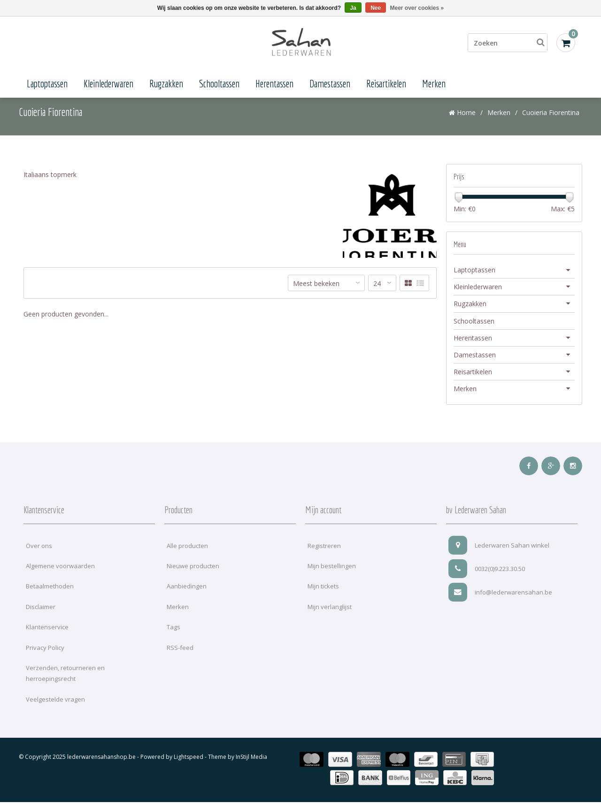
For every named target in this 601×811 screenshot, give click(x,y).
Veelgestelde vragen (55, 708)
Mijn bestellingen (332, 575)
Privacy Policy (45, 656)
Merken (434, 83)
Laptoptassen (47, 83)
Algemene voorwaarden (60, 575)
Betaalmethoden (50, 595)
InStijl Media (251, 766)
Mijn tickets (323, 595)
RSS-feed (180, 656)
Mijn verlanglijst (330, 615)
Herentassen (274, 83)
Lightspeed (188, 766)
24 (377, 292)
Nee (375, 8)
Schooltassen (219, 83)
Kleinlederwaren (108, 83)
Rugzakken (166, 83)
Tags (173, 636)
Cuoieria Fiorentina (550, 120)
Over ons (39, 554)
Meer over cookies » (417, 8)
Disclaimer (40, 615)
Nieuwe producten (193, 575)
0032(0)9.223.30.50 (486, 577)
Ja (353, 8)
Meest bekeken (316, 292)
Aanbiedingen (187, 595)
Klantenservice (47, 636)
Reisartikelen (386, 83)
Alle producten (187, 554)
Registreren (324, 554)
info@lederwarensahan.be (500, 600)
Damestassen (329, 83)
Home (462, 120)
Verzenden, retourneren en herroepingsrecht (65, 682)
